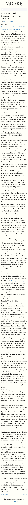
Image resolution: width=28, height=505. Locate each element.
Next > (24, 494)
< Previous (4, 494)
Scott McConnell (8, 21)
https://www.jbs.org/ (17, 281)
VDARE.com (14, 501)
